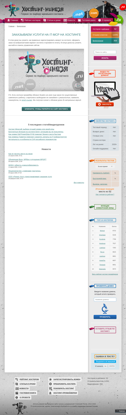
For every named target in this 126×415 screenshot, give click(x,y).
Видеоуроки (21, 26)
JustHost (102, 256)
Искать (105, 58)
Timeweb (102, 265)
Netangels (102, 269)
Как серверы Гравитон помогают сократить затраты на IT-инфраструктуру (38, 137)
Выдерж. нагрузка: (100, 184)
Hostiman (102, 243)
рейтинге (105, 29)
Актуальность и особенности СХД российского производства (32, 139)
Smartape (102, 235)
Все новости (79, 183)
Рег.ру (102, 252)
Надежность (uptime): (101, 173)
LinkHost (102, 248)
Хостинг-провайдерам (65, 393)
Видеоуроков (98, 41)
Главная (11, 26)
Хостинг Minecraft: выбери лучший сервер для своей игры (31, 129)
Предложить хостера (64, 384)
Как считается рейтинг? (105, 194)
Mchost (102, 231)
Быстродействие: (100, 179)
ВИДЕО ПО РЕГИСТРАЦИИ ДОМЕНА (104, 73)
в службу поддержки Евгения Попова (84, 406)
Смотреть (106, 104)
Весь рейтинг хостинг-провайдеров (105, 274)
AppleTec (102, 260)
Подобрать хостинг (63, 388)
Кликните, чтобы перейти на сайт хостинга (46, 109)
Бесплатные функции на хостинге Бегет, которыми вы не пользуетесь (36, 132)
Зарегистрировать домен (66, 379)
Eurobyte (102, 239)
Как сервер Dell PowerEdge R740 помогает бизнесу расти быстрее (35, 134)
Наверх (121, 411)
